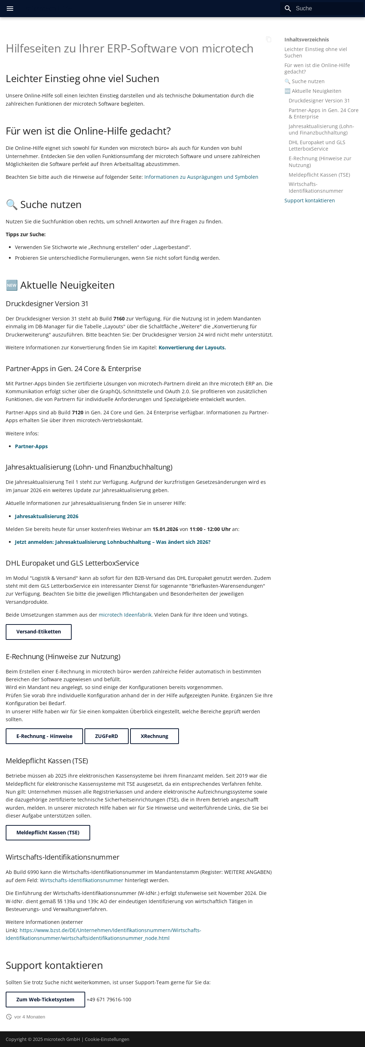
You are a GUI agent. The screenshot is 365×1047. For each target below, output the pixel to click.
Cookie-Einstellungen (107, 1039)
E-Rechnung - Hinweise (44, 736)
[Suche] (322, 8)
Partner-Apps (31, 446)
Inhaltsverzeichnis (306, 39)
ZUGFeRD (106, 736)
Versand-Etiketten (38, 631)
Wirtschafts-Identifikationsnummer (81, 880)
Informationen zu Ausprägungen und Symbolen (201, 176)
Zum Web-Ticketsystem (45, 999)
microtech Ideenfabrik (125, 614)
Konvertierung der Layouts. (192, 347)
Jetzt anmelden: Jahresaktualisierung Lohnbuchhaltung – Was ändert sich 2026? (113, 541)
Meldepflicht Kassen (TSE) (47, 832)
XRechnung (154, 736)
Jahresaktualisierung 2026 (46, 516)
